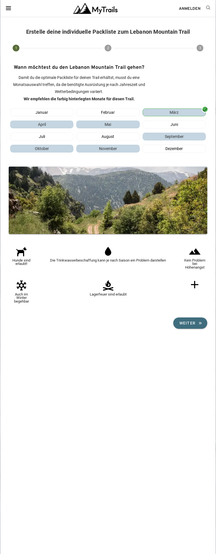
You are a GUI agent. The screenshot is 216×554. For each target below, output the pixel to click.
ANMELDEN (190, 8)
